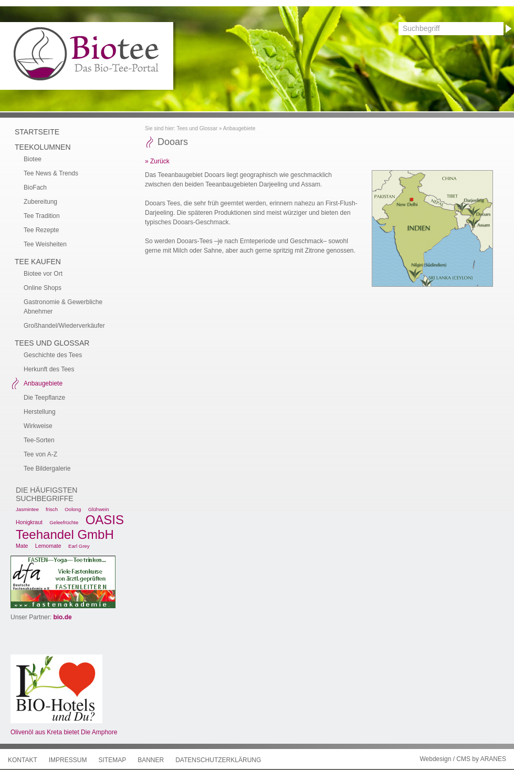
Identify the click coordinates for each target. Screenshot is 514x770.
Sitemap (112, 760)
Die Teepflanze (44, 397)
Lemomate (48, 546)
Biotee (32, 159)
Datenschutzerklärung (218, 760)
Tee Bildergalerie (47, 468)
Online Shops (42, 288)
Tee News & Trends (51, 173)
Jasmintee (27, 509)
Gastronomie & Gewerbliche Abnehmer (63, 306)
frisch (52, 509)
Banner (151, 760)
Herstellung (40, 411)
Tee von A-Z (40, 454)
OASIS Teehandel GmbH (70, 527)
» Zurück (157, 161)
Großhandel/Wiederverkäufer (64, 325)
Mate (22, 546)
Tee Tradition (42, 216)
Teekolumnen (43, 147)
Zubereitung (40, 201)
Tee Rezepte (41, 230)
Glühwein (98, 509)
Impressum (68, 760)
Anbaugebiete (239, 128)
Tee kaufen (38, 261)
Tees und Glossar (196, 128)
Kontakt (22, 760)
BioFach (35, 187)
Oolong (73, 509)
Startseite (37, 132)
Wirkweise (38, 426)
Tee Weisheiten (45, 244)
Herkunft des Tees (49, 369)
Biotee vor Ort (43, 273)
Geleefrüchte (63, 522)
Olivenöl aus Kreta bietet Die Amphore (64, 732)
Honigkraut (29, 522)
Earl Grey (79, 546)
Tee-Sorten (39, 440)
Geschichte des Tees (53, 355)
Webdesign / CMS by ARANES (462, 759)
